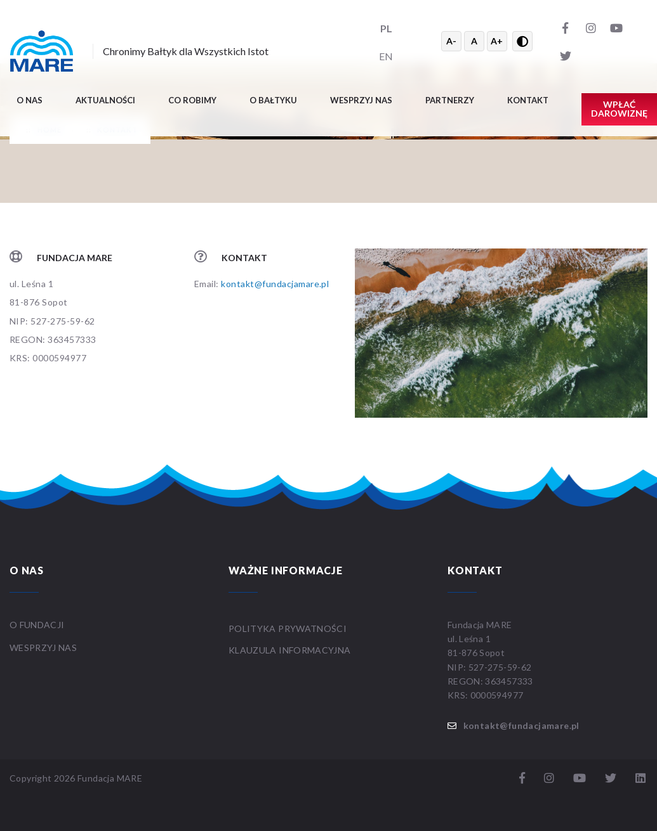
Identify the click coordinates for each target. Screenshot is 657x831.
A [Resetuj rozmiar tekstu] (474, 40)
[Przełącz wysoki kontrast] (522, 41)
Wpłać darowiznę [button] (619, 109)
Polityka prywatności (288, 628)
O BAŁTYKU (273, 100)
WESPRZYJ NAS (44, 647)
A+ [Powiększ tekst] (497, 40)
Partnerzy (449, 100)
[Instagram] (591, 27)
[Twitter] (565, 55)
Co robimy (192, 100)
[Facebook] (565, 27)
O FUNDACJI (37, 624)
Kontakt (527, 100)
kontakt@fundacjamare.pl (275, 283)
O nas (30, 100)
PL (386, 28)
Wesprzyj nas (361, 100)
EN (386, 56)
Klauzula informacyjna (289, 650)
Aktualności (105, 100)
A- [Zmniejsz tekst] (451, 40)
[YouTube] (616, 27)
